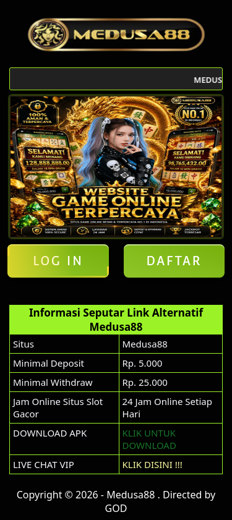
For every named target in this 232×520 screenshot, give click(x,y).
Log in (58, 261)
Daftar (174, 261)
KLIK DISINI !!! (152, 464)
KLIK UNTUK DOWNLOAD (149, 439)
